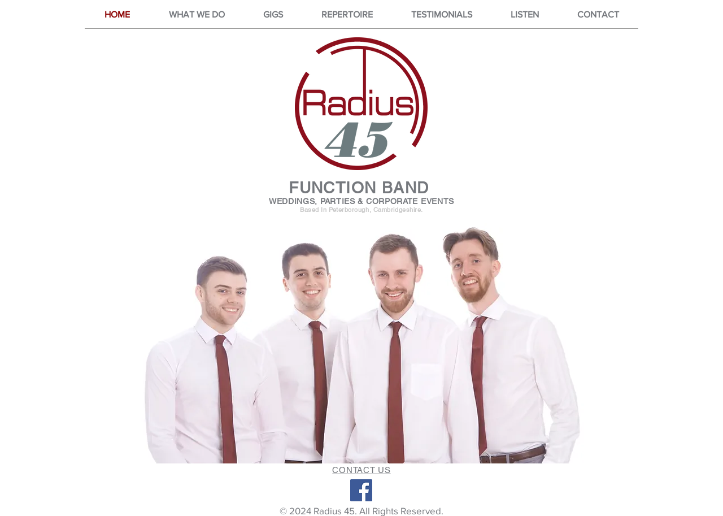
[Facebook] (361, 490)
